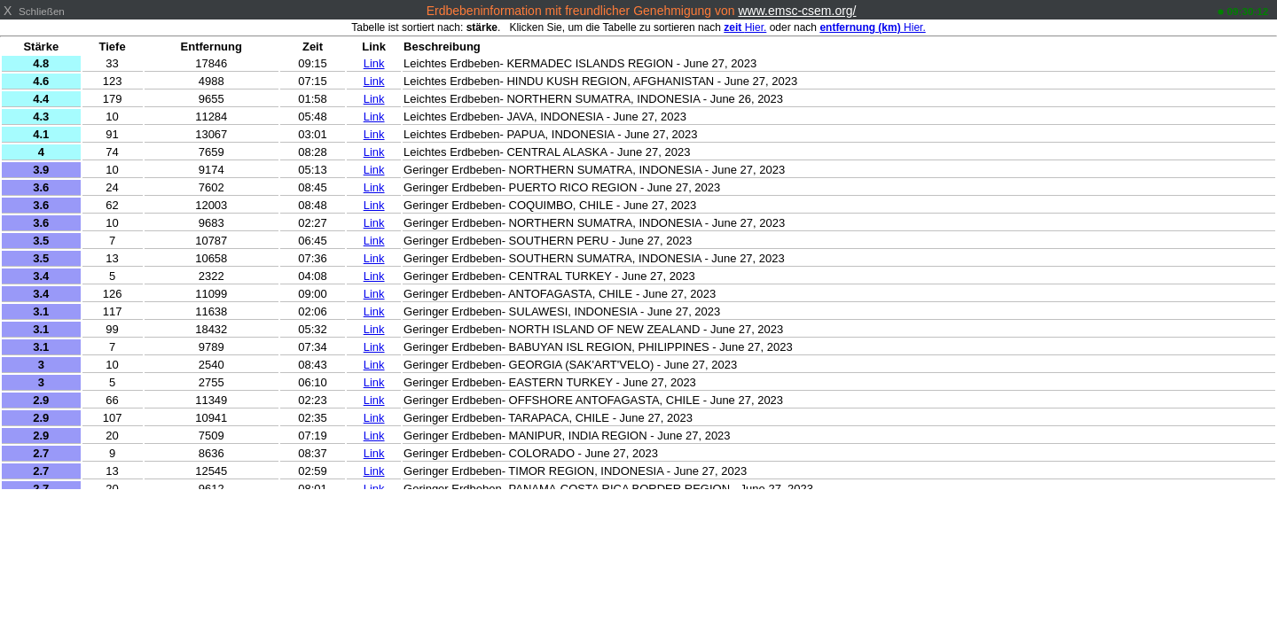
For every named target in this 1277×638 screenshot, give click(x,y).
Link (374, 63)
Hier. (745, 27)
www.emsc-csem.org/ (797, 11)
